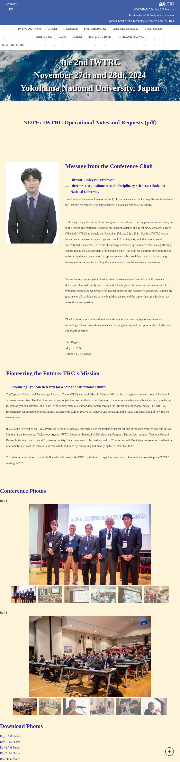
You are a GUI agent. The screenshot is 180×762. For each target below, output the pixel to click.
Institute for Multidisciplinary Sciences (151, 15)
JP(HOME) (12, 3)
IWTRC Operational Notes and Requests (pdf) (100, 122)
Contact (77, 36)
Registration (71, 28)
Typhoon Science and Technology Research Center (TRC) (140, 20)
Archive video (44, 36)
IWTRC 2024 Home (29, 28)
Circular (52, 28)
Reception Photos (10, 759)
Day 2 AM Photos (10, 747)
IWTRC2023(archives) (131, 36)
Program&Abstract (95, 28)
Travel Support (153, 28)
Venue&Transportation (125, 28)
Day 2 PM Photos (10, 753)
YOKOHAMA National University (154, 9)
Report (62, 36)
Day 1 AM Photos (10, 736)
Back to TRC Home (99, 36)
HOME (5, 45)
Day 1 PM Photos (10, 741)
